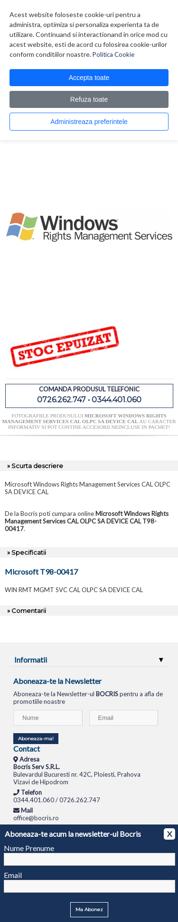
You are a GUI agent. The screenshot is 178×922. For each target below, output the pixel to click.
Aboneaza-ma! (36, 739)
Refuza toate (89, 99)
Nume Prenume (29, 847)
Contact (26, 748)
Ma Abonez (89, 909)
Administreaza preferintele (89, 121)
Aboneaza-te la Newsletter (57, 680)
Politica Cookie (113, 54)
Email (13, 874)
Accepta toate (89, 77)
